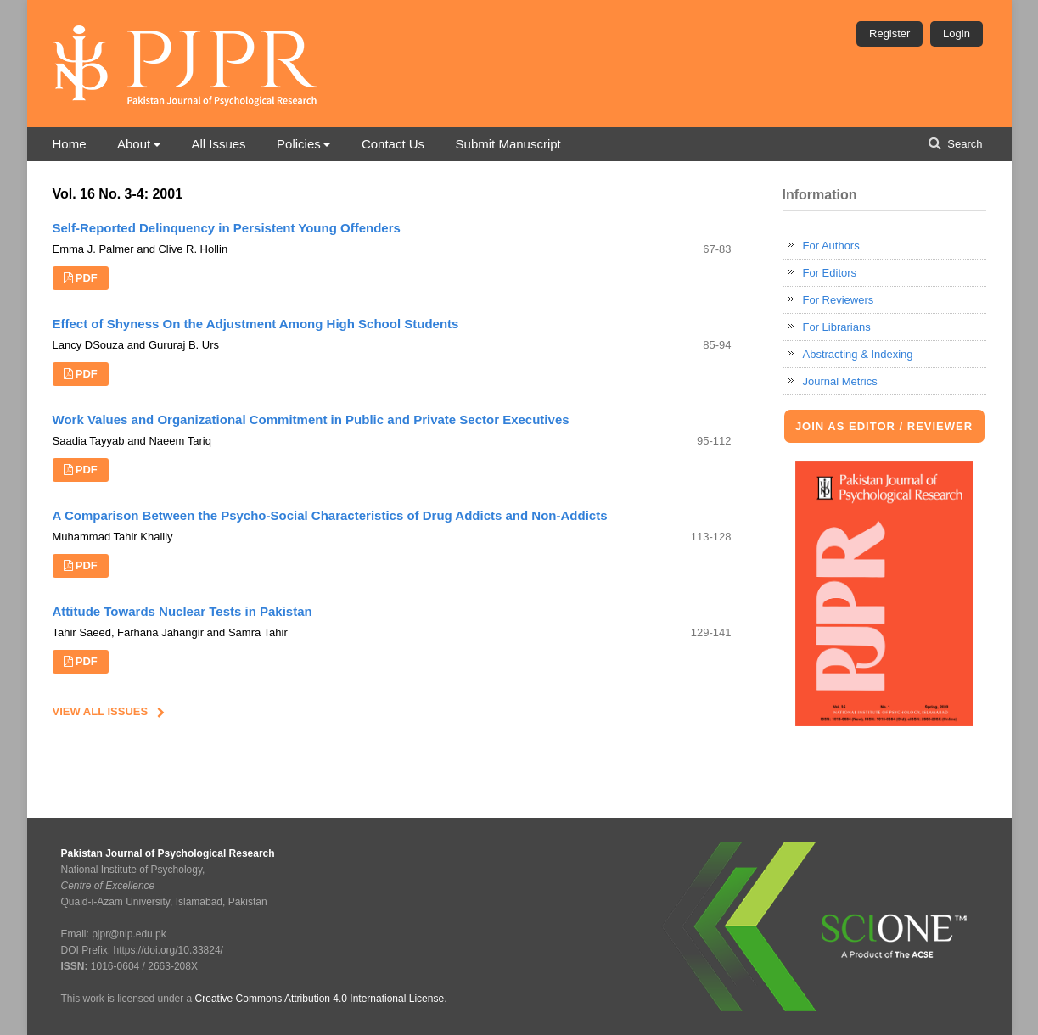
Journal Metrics (840, 381)
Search (964, 143)
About (133, 144)
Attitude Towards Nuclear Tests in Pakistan (182, 611)
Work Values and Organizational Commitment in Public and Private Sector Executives (311, 419)
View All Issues (101, 711)
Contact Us (393, 144)
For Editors (830, 272)
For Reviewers (838, 300)
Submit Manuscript (508, 144)
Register (889, 33)
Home (70, 144)
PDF (87, 277)
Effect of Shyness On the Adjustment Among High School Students (256, 323)
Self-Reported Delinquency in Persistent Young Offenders (227, 228)
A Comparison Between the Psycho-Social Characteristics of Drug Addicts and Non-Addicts (330, 515)
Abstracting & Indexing (858, 354)
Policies (299, 144)
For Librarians (837, 327)
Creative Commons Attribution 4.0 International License (320, 998)
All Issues (218, 144)
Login (956, 33)
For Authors (831, 245)
